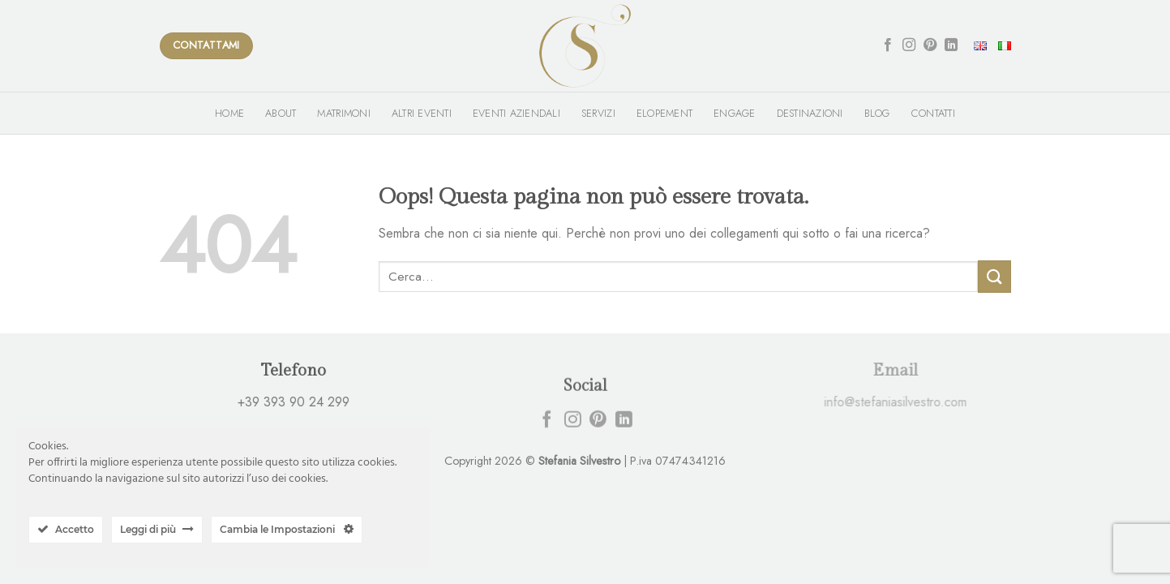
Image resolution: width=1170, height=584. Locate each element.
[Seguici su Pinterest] (930, 45)
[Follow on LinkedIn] (951, 45)
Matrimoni (343, 113)
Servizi (598, 113)
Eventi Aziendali (516, 113)
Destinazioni (810, 113)
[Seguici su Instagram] (908, 45)
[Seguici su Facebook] (887, 45)
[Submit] (994, 276)
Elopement (664, 113)
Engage (735, 113)
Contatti (933, 113)
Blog (877, 113)
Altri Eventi (422, 113)
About (280, 113)
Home (229, 113)
